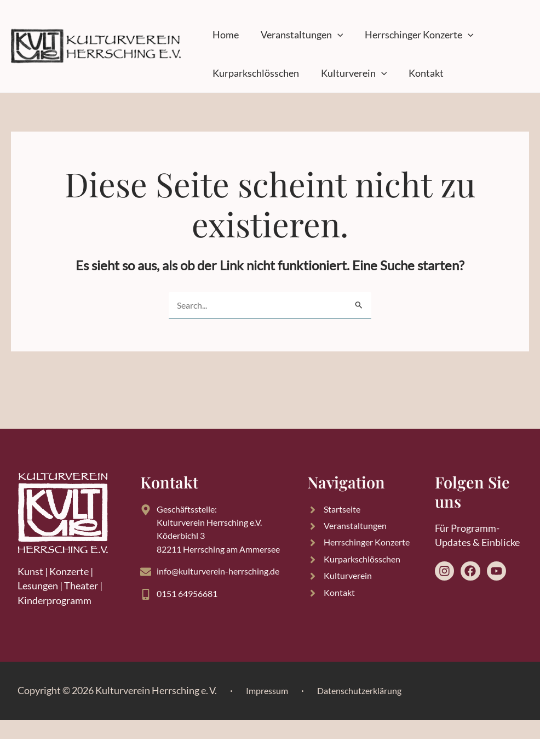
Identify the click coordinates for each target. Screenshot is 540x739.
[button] (321, 35)
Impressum (270, 709)
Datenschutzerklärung (371, 709)
